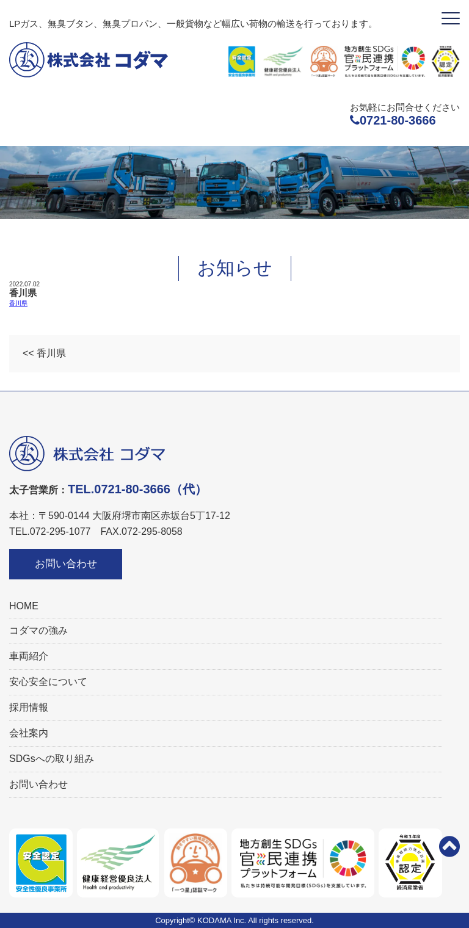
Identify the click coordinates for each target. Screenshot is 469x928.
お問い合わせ (66, 564)
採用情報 (28, 707)
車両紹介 (28, 656)
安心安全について (48, 681)
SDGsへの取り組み (51, 758)
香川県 (18, 303)
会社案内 (28, 733)
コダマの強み (38, 630)
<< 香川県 (44, 353)
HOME (23, 606)
